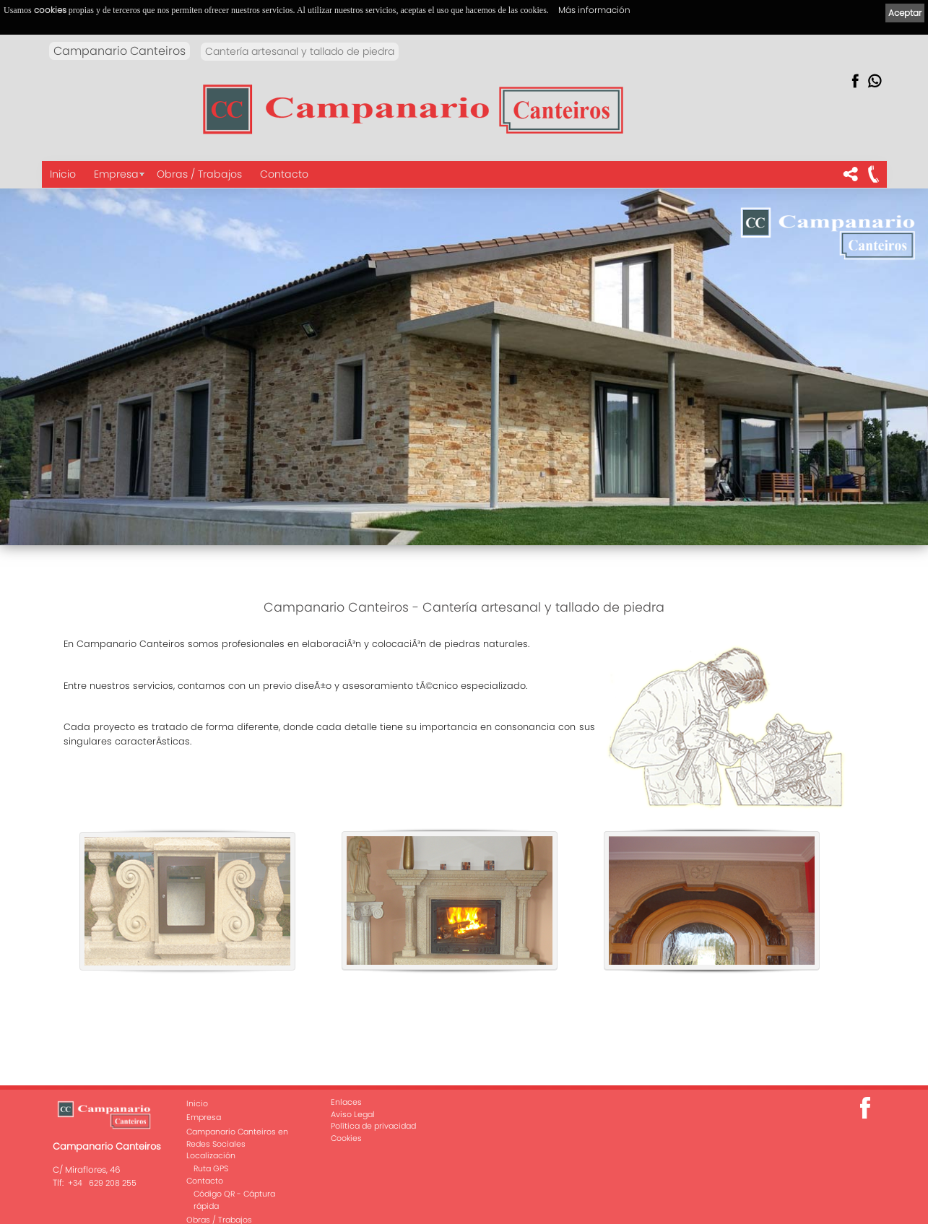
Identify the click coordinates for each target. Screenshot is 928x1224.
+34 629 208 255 (102, 1183)
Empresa (116, 174)
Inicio (63, 174)
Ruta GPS (211, 1168)
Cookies (346, 1138)
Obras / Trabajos (199, 174)
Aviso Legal (353, 1114)
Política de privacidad (373, 1126)
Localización (210, 1155)
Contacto (284, 174)
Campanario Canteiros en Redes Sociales (237, 1138)
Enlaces (346, 1102)
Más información (594, 10)
